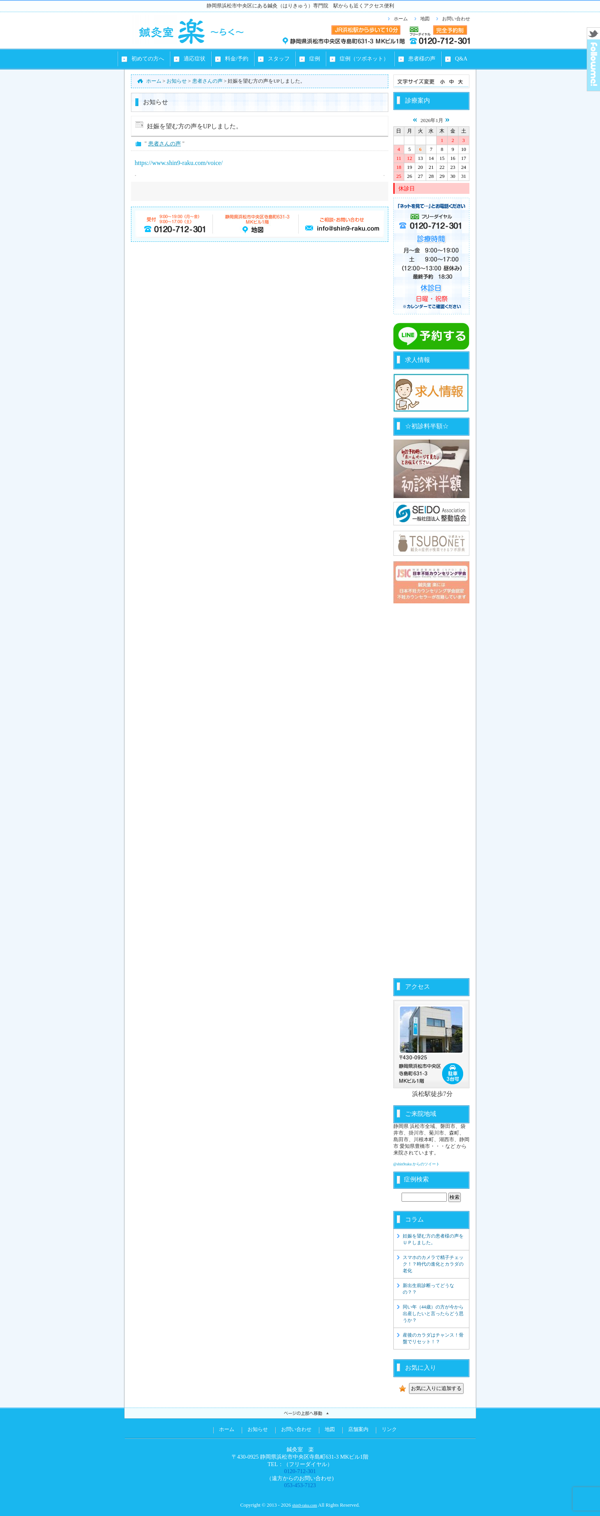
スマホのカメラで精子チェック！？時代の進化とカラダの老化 (433, 1264)
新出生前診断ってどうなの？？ (428, 1289)
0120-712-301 (300, 1471)
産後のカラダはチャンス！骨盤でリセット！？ (433, 1338)
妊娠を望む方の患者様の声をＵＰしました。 (433, 1239)
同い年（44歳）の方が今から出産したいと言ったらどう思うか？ (433, 1313)
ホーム (401, 18)
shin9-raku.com (304, 1505)
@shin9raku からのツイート (416, 1164)
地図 (425, 18)
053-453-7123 (300, 1485)
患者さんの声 (164, 143)
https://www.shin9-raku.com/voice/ (179, 163)
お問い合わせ (456, 18)
